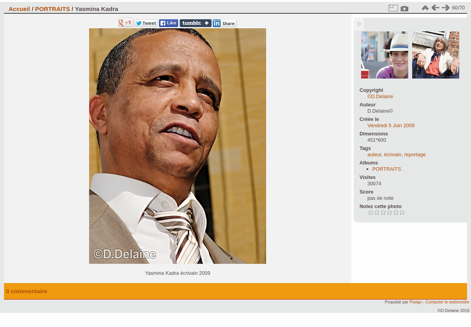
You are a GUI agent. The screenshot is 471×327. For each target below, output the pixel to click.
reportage (415, 154)
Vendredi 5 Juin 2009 (390, 125)
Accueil (19, 8)
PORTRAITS (52, 8)
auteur (374, 154)
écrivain (393, 154)
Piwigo (415, 302)
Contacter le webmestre (447, 302)
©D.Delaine (380, 96)
